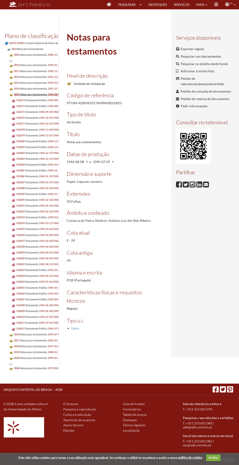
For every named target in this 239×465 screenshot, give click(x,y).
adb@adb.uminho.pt (197, 427)
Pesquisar (127, 5)
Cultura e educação (77, 414)
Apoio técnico (73, 425)
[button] (142, 4)
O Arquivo (70, 404)
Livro (75, 328)
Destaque (130, 420)
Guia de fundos (134, 404)
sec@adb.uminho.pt (197, 445)
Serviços (181, 5)
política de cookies (190, 457)
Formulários (132, 409)
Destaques (157, 5)
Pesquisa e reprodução (79, 409)
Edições (68, 430)
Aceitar (213, 457)
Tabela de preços (135, 414)
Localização (131, 430)
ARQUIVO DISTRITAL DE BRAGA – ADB (33, 390)
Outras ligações (134, 425)
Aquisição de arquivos (79, 420)
